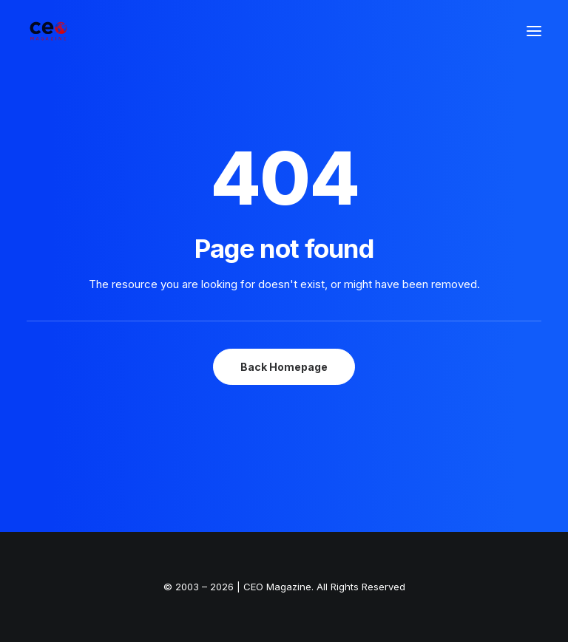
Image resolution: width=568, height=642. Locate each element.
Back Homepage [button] (284, 367)
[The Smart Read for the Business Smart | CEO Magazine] (48, 31)
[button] (534, 31)
